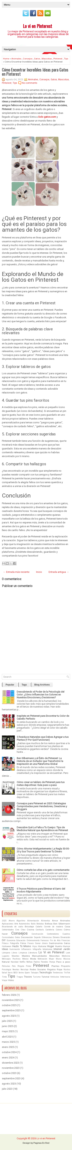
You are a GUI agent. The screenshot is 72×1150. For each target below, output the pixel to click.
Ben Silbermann (61, 923)
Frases (30, 943)
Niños (29, 961)
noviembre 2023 (11, 1067)
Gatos (37, 58)
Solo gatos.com (47, 116)
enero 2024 (8, 1057)
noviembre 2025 (11, 1000)
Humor (66, 946)
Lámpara (6, 952)
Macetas (15, 956)
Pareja (52, 962)
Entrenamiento (33, 940)
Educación (21, 940)
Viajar (4, 980)
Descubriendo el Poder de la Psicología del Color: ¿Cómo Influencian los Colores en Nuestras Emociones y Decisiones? (40, 694)
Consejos (27, 58)
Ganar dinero (41, 943)
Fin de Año (55, 940)
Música (66, 959)
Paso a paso (63, 961)
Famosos (45, 940)
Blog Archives (42, 684)
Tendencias (58, 972)
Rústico (67, 969)
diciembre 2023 (10, 1062)
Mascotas (47, 58)
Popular (10, 684)
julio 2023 (7, 1088)
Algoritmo (21, 920)
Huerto (58, 946)
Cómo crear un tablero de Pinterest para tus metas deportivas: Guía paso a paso (41, 783)
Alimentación (33, 920)
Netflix (22, 962)
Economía (11, 940)
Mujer (51, 959)
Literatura (32, 952)
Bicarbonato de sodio (12, 926)
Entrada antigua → (59, 571)
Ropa (59, 969)
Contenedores (53, 934)
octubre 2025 (9, 1005)
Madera (26, 956)
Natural (6, 961)
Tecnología (45, 972)
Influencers (26, 949)
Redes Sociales (38, 969)
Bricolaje (29, 926)
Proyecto (65, 966)
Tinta (4, 977)
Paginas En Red (41, 1143)
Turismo (37, 977)
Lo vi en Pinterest (37, 25)
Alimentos (45, 920)
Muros (59, 959)
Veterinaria (65, 977)
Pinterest (57, 58)
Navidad (14, 962)
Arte (16, 924)
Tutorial (45, 976)
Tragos (20, 977)
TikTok (67, 972)
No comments (29, 83)
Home (6, 58)
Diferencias (47, 937)
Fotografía (14, 943)
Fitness (5, 943)
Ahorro (12, 920)
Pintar (28, 966)
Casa (67, 926)
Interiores (47, 949)
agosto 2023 (9, 1083)
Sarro (10, 972)
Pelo (14, 966)
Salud (4, 972)
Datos (17, 937)
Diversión (65, 937)
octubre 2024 (9, 1052)
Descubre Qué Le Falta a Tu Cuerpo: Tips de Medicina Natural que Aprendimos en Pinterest (42, 829)
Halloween (6, 946)
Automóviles (24, 924)
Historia (42, 946)
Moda (33, 958)
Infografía (37, 949)
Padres (37, 962)
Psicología (6, 969)
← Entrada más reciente (16, 571)
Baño (33, 924)
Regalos (51, 969)
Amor (55, 920)
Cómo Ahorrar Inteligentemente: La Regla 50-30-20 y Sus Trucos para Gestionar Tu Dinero (43, 850)
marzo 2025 (8, 1041)
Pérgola (20, 966)
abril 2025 (7, 1036)
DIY (4, 940)
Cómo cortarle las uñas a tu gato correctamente (43, 869)
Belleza (48, 923)
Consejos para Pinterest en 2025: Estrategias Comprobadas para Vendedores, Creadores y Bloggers (42, 806)
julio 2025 (7, 1020)
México (25, 959)
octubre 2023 (9, 1073)
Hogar (50, 946)
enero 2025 (8, 1047)
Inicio (39, 571)
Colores (59, 929)
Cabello (39, 926)
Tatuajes (35, 972)
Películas (6, 966)
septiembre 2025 (11, 1010)
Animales (16, 58)
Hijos (34, 946)
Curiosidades (8, 937)
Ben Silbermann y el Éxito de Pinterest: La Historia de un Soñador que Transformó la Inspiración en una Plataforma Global (40, 761)
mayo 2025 (8, 1031)
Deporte (37, 937)
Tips (66, 58)
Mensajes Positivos (11, 959)
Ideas (5, 949)
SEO (15, 972)
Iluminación (14, 949)
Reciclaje (24, 969)
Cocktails (40, 929)
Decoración (27, 937)
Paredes (44, 962)
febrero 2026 (9, 994)
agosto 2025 (9, 1015)
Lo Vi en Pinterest (51, 952)
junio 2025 (7, 1026)
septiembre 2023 (11, 1078)
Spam (27, 972)
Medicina (66, 956)
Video (11, 980)
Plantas (55, 966)
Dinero (56, 937)
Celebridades (8, 929)
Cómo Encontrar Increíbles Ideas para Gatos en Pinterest (35, 71)
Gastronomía (56, 943)
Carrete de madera (53, 926)
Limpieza (23, 952)
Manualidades (39, 956)
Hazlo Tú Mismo (21, 946)
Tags (24, 684)
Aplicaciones (7, 924)
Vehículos (54, 977)
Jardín (66, 949)
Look (68, 952)
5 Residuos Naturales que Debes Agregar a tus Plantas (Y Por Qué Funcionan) (43, 738)
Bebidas (40, 924)
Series (21, 972)
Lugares (5, 956)
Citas (23, 929)
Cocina (30, 929)
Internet (58, 949)
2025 (4, 920)
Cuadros (66, 934)
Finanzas (65, 940)
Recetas (15, 969)
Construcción (37, 934)
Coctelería (49, 929)
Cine (17, 929)
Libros (14, 952)
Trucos (28, 976)
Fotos (23, 943)
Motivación (42, 959)
